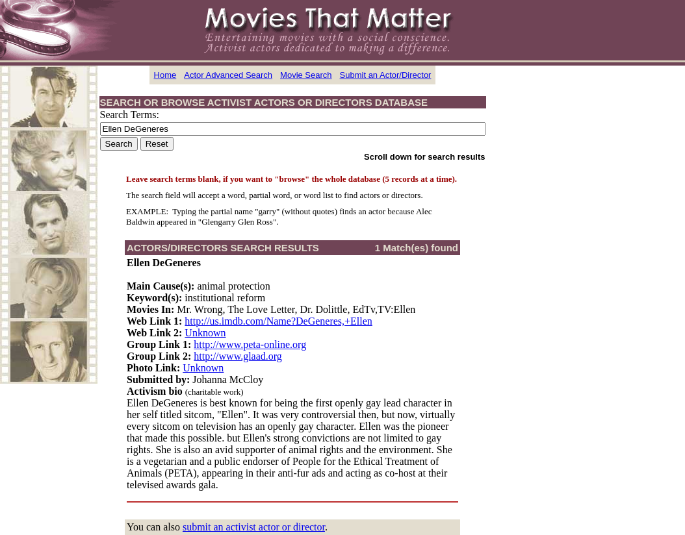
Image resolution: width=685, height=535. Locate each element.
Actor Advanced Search (228, 75)
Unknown (205, 332)
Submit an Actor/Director (386, 75)
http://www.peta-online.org (250, 344)
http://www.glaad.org (238, 356)
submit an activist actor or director (254, 526)
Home (165, 75)
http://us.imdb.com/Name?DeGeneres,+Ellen (278, 321)
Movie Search (305, 75)
